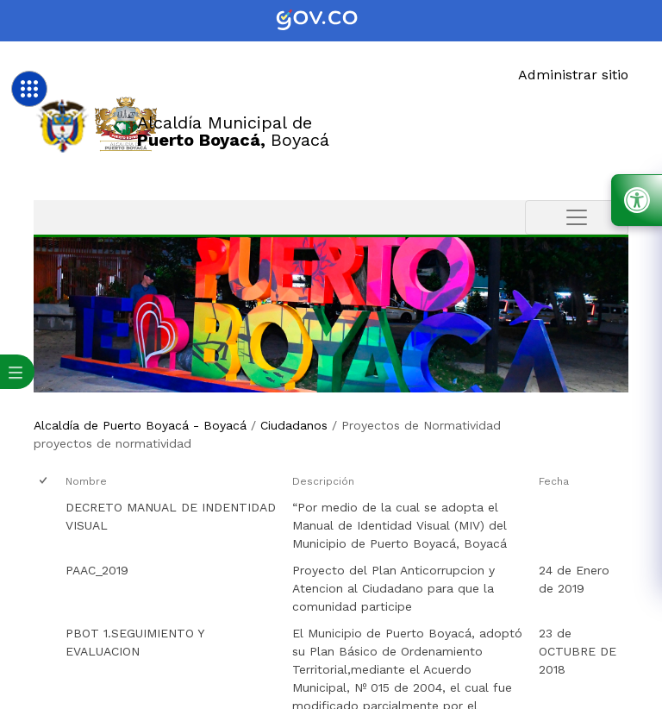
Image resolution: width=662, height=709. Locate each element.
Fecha (554, 481)
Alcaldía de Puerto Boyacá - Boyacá (140, 425)
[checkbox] (44, 482)
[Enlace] (62, 125)
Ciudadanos (294, 425)
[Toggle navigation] (576, 217)
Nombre (86, 481)
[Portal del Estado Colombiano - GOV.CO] (331, 21)
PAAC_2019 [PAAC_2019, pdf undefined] (97, 570)
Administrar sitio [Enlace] (573, 74)
